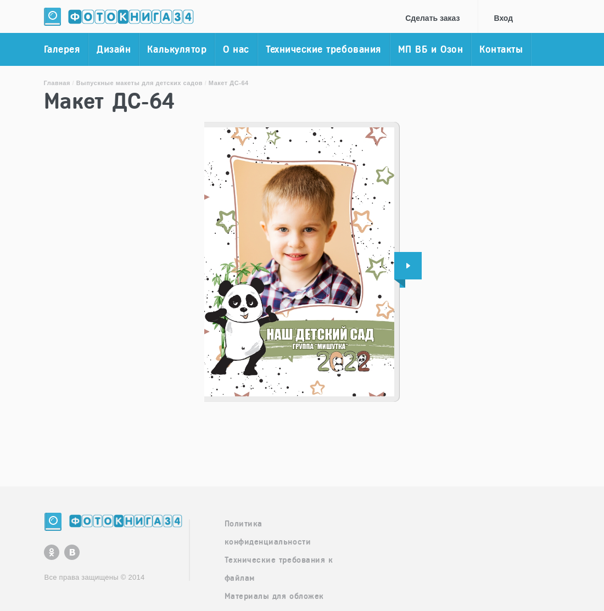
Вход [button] (503, 18)
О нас (236, 49)
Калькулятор (176, 49)
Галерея (62, 49)
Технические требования (324, 49)
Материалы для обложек (274, 596)
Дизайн (114, 49)
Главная (57, 83)
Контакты (501, 49)
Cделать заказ (432, 18)
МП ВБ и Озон (430, 49)
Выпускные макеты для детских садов (139, 83)
